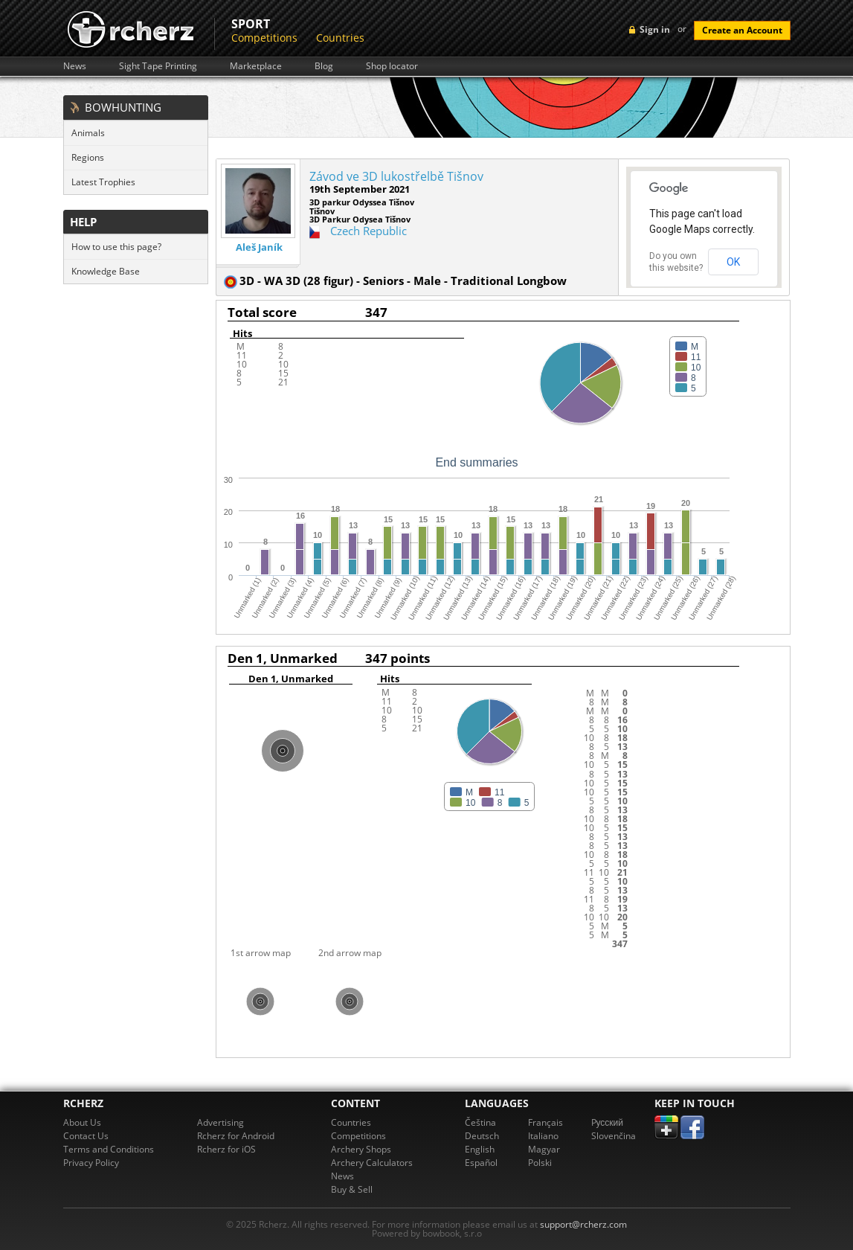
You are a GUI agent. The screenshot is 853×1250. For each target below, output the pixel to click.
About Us (82, 1122)
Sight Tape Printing (158, 66)
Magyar (544, 1149)
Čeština (480, 1122)
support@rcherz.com (583, 1224)
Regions (87, 157)
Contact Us (86, 1135)
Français (545, 1122)
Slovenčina (613, 1135)
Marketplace (256, 66)
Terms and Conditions (108, 1149)
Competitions (264, 38)
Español (481, 1162)
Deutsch (482, 1135)
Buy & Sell (352, 1189)
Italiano (543, 1135)
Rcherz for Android (235, 1135)
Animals (88, 132)
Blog (324, 66)
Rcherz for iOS (226, 1149)
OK (733, 262)
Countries (340, 38)
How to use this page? (116, 246)
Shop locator (392, 66)
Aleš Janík (259, 247)
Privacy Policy (91, 1162)
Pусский (607, 1122)
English (480, 1149)
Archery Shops (361, 1149)
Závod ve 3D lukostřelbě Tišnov (396, 176)
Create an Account (742, 30)
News (74, 66)
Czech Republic (368, 230)
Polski (540, 1162)
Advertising (220, 1122)
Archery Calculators (372, 1162)
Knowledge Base (105, 271)
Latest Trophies (103, 182)
